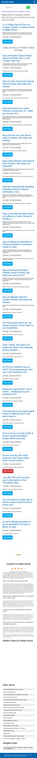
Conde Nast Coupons (8, 730)
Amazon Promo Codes (9, 715)
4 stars (21, 568)
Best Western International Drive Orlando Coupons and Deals (17, 176)
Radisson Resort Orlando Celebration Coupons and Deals (16, 203)
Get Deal (7, 41)
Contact (23, 754)
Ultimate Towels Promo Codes (10, 725)
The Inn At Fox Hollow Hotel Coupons (12, 710)
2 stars (15, 568)
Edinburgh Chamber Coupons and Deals (12, 489)
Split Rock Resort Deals (9, 692)
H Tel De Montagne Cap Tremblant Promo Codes (15, 694)
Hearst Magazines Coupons (10, 720)
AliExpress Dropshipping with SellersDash (17, 756)
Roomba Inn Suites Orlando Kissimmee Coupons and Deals (17, 125)
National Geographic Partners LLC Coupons (14, 728)
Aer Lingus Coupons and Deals (10, 533)
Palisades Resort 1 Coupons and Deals (12, 312)
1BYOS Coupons (7, 718)
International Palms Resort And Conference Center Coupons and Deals (18, 231)
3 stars (18, 568)
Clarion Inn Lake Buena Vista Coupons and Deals (14, 150)
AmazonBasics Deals (8, 723)
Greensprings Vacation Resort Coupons (13, 689)
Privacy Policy (29, 754)
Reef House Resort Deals (9, 712)
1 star (12, 568)
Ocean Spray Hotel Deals (9, 702)
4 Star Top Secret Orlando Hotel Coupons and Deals (15, 98)
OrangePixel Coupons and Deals (10, 378)
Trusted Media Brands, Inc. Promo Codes (13, 736)
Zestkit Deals (6, 733)
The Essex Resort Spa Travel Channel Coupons (15, 699)
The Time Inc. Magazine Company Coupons (14, 738)
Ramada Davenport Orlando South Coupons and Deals (16, 286)
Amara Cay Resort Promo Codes (11, 705)
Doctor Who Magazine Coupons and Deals (13, 423)
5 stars (24, 568)
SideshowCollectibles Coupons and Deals (12, 334)
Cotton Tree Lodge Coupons (10, 697)
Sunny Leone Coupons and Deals (10, 445)
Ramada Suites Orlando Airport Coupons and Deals (15, 71)
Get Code (8, 471)
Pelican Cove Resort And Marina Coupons (13, 707)
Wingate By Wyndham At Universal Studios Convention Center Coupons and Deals (17, 259)
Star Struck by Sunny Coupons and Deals (12, 401)
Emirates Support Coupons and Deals (11, 511)
